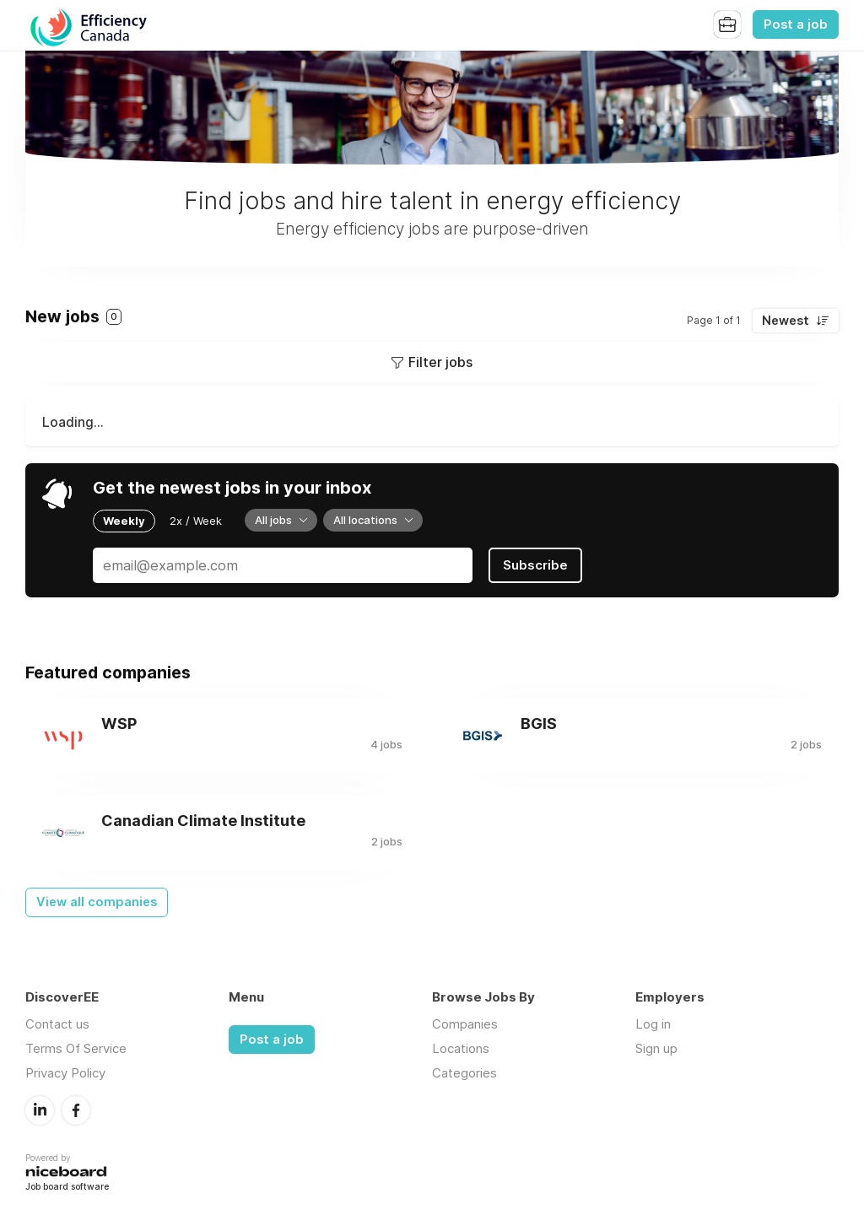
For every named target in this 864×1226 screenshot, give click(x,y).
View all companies (96, 902)
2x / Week (196, 520)
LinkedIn (39, 1110)
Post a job (796, 24)
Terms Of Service (76, 1048)
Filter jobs (440, 362)
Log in (653, 1024)
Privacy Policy (65, 1073)
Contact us (57, 1024)
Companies (465, 1024)
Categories (464, 1073)
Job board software (67, 1187)
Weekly (124, 520)
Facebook (76, 1110)
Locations (460, 1048)
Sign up (656, 1048)
